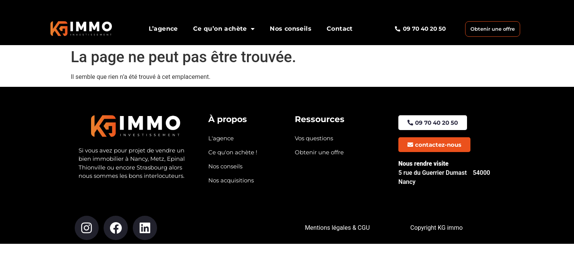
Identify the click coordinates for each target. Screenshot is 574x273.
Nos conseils (290, 28)
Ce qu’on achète (224, 29)
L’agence (163, 28)
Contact (340, 28)
